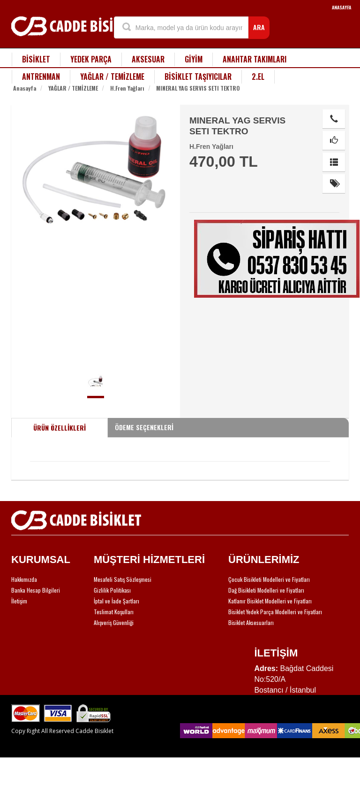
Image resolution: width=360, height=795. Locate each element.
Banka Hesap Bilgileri (35, 590)
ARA (259, 27)
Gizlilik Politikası (112, 590)
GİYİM (193, 59)
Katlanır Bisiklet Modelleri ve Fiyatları (270, 601)
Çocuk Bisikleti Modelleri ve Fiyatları (269, 579)
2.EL (258, 76)
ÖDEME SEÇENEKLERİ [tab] (144, 427)
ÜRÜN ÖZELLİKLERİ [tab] (59, 427)
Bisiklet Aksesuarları (251, 622)
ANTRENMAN (41, 76)
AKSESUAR (148, 59)
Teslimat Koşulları (114, 612)
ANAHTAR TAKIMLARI (254, 59)
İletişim (19, 601)
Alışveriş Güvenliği (114, 622)
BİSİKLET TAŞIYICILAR (198, 76)
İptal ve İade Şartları (116, 601)
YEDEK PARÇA (91, 59)
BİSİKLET (36, 59)
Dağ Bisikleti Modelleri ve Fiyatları (266, 590)
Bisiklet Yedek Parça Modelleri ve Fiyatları (275, 612)
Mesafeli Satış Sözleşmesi (122, 579)
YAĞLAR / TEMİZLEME (112, 76)
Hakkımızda (24, 579)
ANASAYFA (341, 7)
